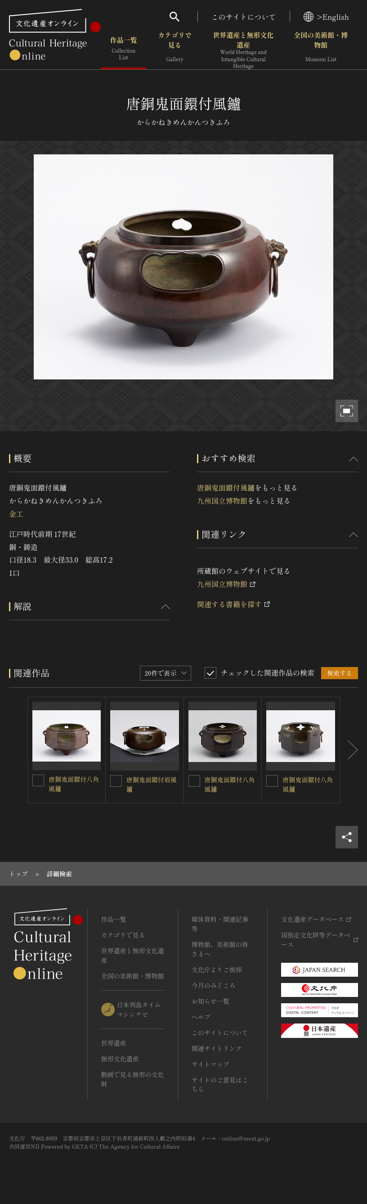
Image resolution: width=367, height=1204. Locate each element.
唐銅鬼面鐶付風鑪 (226, 487)
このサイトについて (243, 16)
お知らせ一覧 (210, 1001)
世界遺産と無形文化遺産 (243, 50)
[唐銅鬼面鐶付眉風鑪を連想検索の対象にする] (116, 781)
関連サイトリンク (217, 1048)
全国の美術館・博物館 (321, 49)
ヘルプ (201, 1016)
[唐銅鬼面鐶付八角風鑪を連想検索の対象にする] (38, 780)
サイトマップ (210, 1064)
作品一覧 (123, 49)
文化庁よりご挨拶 (217, 969)
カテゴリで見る (175, 49)
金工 (16, 513)
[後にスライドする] (349, 750)
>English (326, 16)
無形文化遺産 (120, 1058)
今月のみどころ (214, 985)
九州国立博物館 (222, 500)
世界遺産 (113, 1042)
